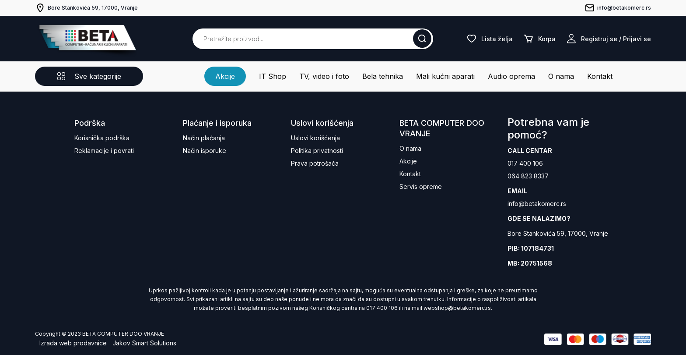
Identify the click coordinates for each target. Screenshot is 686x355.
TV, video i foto (324, 76)
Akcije (225, 76)
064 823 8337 (528, 176)
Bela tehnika (382, 76)
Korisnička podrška (102, 138)
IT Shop (272, 76)
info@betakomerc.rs (537, 203)
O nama (561, 76)
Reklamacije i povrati (104, 150)
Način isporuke (204, 150)
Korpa (539, 38)
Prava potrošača (315, 163)
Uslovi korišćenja (315, 138)
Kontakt (599, 76)
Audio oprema (511, 76)
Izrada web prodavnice (73, 343)
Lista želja (489, 38)
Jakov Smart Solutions (144, 343)
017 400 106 (525, 163)
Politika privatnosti (317, 150)
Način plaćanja (204, 138)
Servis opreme (420, 186)
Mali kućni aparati (445, 76)
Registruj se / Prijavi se (608, 38)
